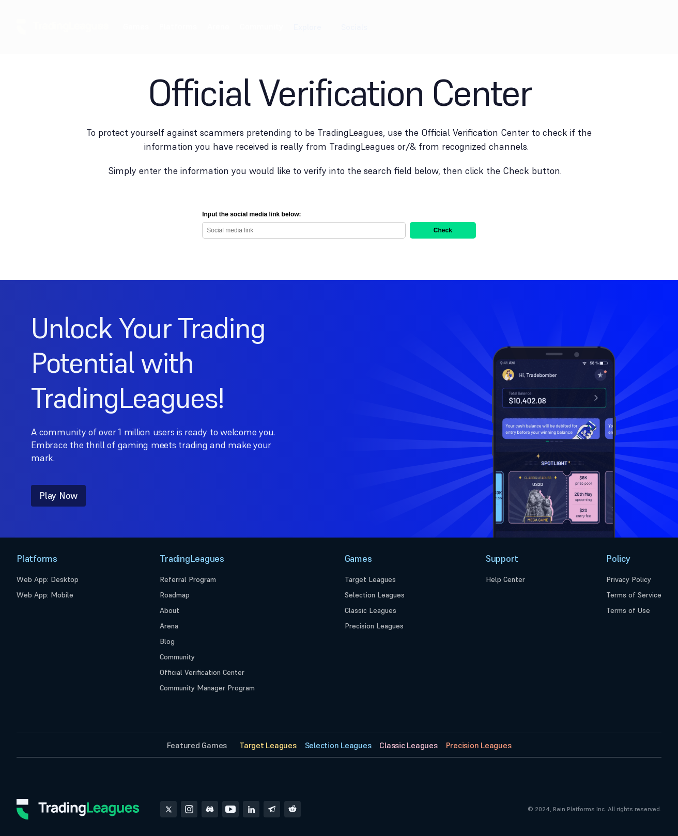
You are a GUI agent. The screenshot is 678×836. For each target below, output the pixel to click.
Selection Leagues (375, 595)
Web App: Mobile (45, 595)
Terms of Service (633, 595)
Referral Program (188, 579)
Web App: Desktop (48, 579)
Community (261, 26)
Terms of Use (628, 610)
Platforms (178, 26)
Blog (167, 641)
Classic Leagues (370, 610)
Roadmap (175, 595)
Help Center (505, 579)
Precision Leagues (374, 625)
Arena (218, 26)
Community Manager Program (207, 687)
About (169, 610)
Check (443, 230)
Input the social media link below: (251, 214)
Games (136, 26)
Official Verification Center (202, 672)
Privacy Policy (628, 579)
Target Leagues (370, 579)
